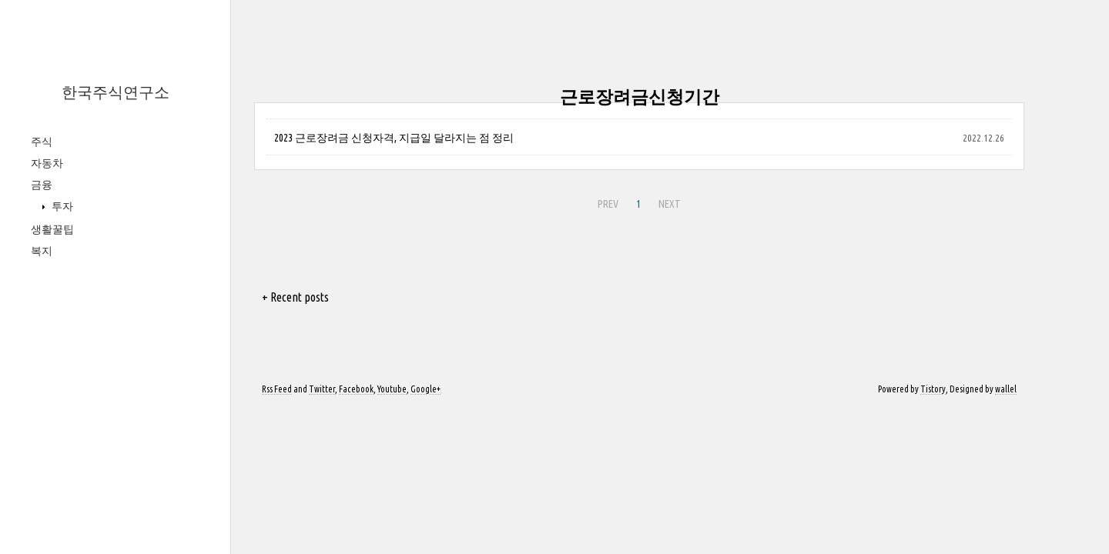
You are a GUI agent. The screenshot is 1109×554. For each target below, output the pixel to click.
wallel (1006, 389)
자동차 (47, 163)
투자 (61, 206)
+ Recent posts (295, 297)
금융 (41, 185)
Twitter (322, 389)
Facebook (356, 389)
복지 (41, 251)
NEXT (669, 204)
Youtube (392, 389)
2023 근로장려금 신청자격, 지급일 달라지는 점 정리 (394, 138)
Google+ (425, 389)
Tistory (933, 389)
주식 (41, 141)
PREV (608, 204)
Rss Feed (277, 389)
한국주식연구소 (115, 92)
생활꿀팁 (52, 229)
